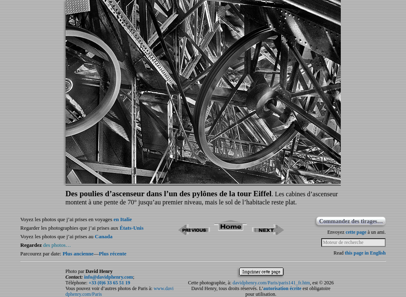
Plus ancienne (77, 253)
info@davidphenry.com (108, 277)
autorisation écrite (282, 288)
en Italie (122, 219)
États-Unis (131, 228)
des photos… (57, 245)
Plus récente (113, 253)
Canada (104, 236)
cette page (356, 232)
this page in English (365, 253)
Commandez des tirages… (351, 221)
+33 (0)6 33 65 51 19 (109, 283)
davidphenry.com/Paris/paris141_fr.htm (271, 283)
